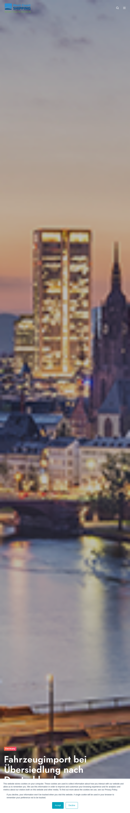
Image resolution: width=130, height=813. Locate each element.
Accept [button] (58, 805)
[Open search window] (117, 8)
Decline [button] (71, 805)
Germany (10, 748)
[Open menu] (124, 8)
